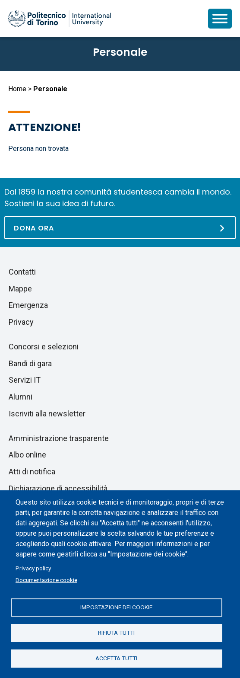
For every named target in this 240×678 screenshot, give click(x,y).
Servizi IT (25, 379)
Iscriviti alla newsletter (47, 413)
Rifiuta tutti (116, 632)
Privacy (21, 321)
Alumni (20, 396)
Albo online (27, 454)
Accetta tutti (116, 658)
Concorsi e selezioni (44, 346)
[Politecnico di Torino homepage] (59, 18)
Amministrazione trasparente (59, 438)
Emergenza (28, 305)
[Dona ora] (120, 227)
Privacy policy (33, 568)
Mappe (20, 288)
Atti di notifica (32, 471)
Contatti (22, 271)
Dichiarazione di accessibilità (58, 488)
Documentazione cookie (46, 579)
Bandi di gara (30, 363)
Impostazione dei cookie (116, 607)
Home (17, 89)
